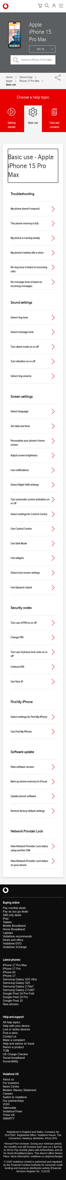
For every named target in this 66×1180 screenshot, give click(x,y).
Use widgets (17, 558)
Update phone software (23, 796)
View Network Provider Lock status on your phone (29, 863)
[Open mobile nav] (61, 6)
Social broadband (14, 1057)
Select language (19, 411)
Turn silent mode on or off (25, 346)
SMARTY (8, 1118)
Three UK (9, 1114)
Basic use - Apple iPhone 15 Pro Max (31, 166)
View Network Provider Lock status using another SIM (29, 848)
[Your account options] (54, 6)
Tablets (7, 922)
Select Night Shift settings (25, 484)
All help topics (11, 1022)
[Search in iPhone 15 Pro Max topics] (33, 59)
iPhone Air (9, 972)
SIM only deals (12, 915)
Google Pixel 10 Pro (15, 997)
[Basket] (40, 6)
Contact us (9, 1036)
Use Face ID (17, 681)
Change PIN (17, 637)
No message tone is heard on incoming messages (26, 284)
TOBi (6, 1050)
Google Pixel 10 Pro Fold (18, 993)
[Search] (47, 6)
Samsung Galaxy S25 (16, 982)
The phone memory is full (25, 223)
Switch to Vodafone (15, 1097)
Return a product (13, 1047)
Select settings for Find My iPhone (29, 717)
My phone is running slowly (25, 238)
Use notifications (20, 470)
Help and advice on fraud (18, 1043)
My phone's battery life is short (27, 252)
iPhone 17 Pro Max (15, 965)
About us (8, 1079)
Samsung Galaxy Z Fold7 (19, 989)
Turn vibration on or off (23, 361)
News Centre (11, 1086)
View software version (22, 767)
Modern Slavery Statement (19, 1090)
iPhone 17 (9, 975)
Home (9, 77)
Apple (9, 81)
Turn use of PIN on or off (23, 622)
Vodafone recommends (17, 936)
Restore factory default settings (28, 811)
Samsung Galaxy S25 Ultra (20, 979)
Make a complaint (14, 1040)
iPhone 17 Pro (12, 968)
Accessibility (10, 1061)
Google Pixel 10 (13, 1000)
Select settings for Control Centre (29, 514)
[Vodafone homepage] (5, 6)
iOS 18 (40, 49)
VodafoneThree (12, 1111)
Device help (26, 77)
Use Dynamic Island (21, 587)
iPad (5, 918)
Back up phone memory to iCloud (29, 781)
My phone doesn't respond (25, 208)
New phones (10, 1004)
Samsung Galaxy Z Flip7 (18, 986)
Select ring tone (19, 317)
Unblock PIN (17, 666)
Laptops (8, 932)
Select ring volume (21, 376)
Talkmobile (9, 1107)
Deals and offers (13, 939)
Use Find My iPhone (21, 731)
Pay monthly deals (14, 907)
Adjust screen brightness (24, 455)
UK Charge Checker (15, 1054)
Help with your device (16, 1025)
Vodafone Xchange (15, 947)
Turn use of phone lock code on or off (29, 654)
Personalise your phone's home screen (28, 442)
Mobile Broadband (14, 925)
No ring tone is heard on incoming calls (29, 269)
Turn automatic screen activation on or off (30, 501)
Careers (8, 1093)
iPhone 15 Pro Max (29, 81)
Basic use (11, 84)
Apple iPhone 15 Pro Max (40, 31)
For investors (11, 1083)
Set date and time (20, 426)
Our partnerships (13, 1100)
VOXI (6, 1104)
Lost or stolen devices (16, 1029)
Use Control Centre (21, 528)
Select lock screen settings (25, 572)
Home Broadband (14, 929)
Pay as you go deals (15, 911)
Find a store (10, 1032)
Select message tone (22, 332)
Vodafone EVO (12, 943)
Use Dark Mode (19, 543)
